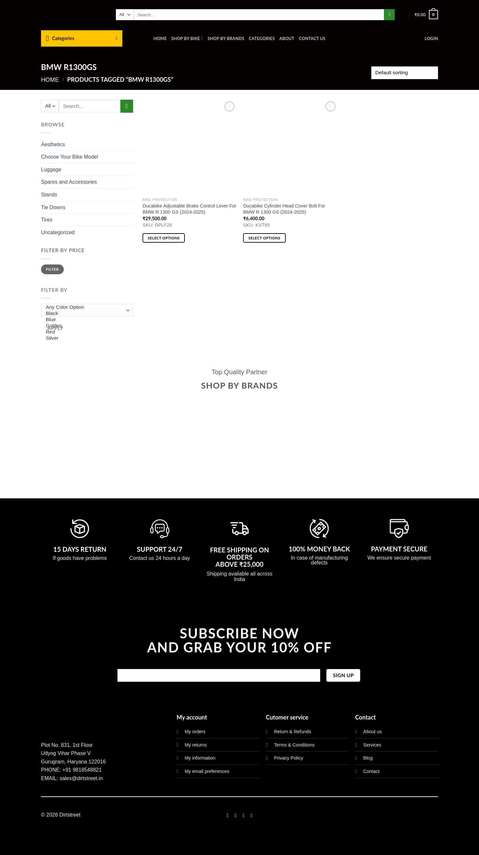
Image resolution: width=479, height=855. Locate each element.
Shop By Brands (226, 38)
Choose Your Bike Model (69, 157)
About (286, 38)
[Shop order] (404, 72)
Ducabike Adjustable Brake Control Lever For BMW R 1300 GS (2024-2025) (189, 209)
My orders (195, 731)
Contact (371, 771)
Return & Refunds (292, 731)
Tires (46, 219)
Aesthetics (53, 144)
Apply (55, 328)
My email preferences (207, 771)
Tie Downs (53, 207)
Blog (368, 758)
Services (372, 745)
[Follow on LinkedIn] (251, 815)
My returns (196, 745)
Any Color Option (85, 307)
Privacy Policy (288, 758)
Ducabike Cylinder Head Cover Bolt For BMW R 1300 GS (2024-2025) (284, 209)
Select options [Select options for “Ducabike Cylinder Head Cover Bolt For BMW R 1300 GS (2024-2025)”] (264, 238)
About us (372, 731)
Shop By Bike (187, 38)
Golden (85, 326)
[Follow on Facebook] (227, 815)
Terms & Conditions (294, 745)
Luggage (51, 169)
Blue (85, 320)
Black (85, 313)
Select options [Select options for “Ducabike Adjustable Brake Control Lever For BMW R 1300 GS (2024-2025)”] (164, 238)
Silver (85, 338)
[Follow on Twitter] (243, 815)
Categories (262, 38)
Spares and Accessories (69, 182)
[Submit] (389, 14)
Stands (49, 194)
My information (200, 758)
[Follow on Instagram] (235, 815)
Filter (52, 269)
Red (85, 332)
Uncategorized (58, 232)
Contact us (312, 38)
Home (160, 38)
